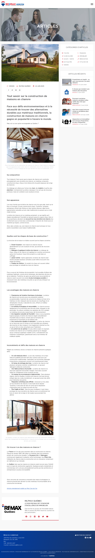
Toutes (65, 53)
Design (10, 86)
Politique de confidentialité (70, 551)
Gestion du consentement (47, 553)
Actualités (67, 62)
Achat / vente (68, 59)
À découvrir (67, 56)
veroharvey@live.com (15, 545)
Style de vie (83, 62)
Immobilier (82, 56)
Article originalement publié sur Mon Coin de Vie (22, 488)
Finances (82, 53)
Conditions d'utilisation (87, 551)
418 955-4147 (11, 543)
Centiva (51, 555)
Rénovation (83, 59)
